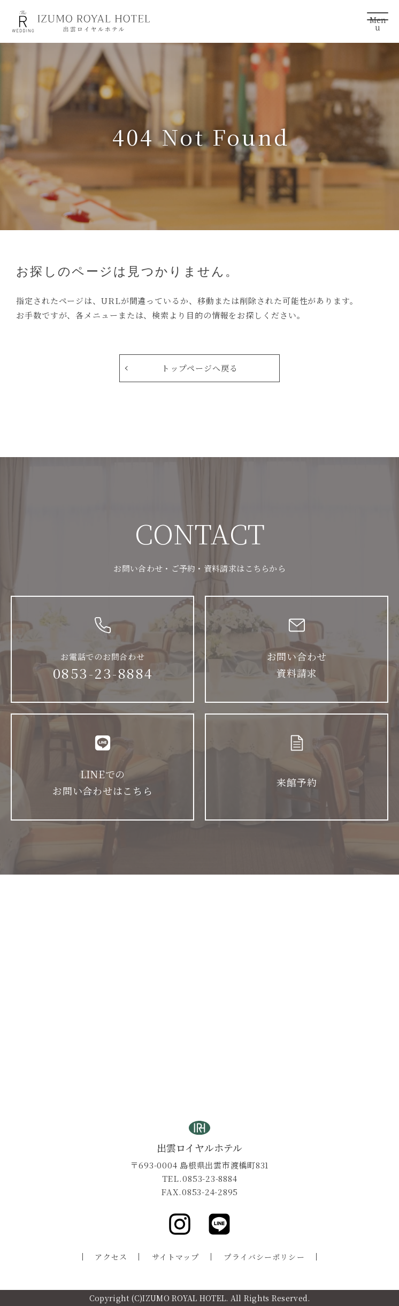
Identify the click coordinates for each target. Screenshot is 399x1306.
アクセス (111, 1256)
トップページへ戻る (199, 368)
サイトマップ (176, 1256)
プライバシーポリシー (264, 1256)
